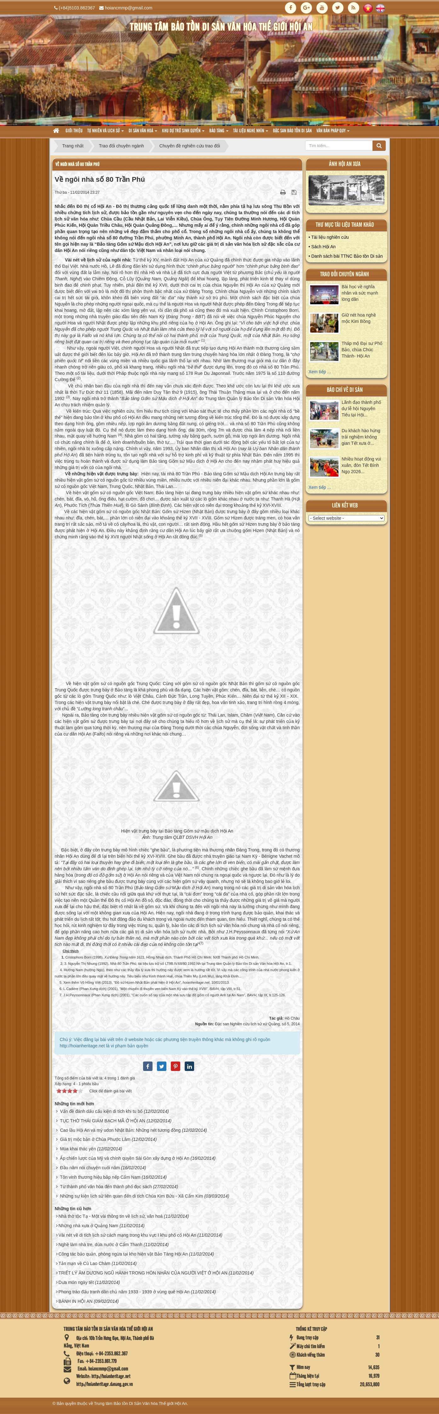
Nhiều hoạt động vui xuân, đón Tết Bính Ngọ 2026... (361, 465)
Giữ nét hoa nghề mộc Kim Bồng (359, 318)
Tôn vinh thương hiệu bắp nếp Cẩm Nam (100, 1177)
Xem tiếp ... (320, 371)
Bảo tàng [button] (218, 133)
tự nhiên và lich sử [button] (105, 133)
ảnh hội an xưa (345, 164)
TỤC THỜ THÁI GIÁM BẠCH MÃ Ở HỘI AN (102, 1120)
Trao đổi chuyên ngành (344, 274)
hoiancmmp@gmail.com (128, 7)
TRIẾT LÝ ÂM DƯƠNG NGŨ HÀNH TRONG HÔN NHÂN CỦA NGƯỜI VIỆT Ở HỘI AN (142, 1272)
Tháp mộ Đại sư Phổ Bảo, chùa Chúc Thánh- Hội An (362, 349)
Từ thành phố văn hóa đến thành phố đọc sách (106, 1186)
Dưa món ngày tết (76, 1282)
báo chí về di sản (345, 390)
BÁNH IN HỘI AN (75, 1301)
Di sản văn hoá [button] (143, 133)
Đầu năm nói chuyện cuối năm (90, 1167)
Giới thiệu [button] (74, 131)
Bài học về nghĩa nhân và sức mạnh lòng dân (360, 293)
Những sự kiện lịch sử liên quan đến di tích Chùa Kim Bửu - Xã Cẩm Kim (131, 1196)
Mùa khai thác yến (78, 1148)
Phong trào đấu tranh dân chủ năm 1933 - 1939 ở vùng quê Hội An (123, 1291)
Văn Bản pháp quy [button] (332, 133)
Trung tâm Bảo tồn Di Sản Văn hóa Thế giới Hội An (140, 1403)
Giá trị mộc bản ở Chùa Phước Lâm (95, 1139)
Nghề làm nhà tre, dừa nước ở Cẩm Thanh (100, 1244)
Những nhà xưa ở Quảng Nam (88, 1225)
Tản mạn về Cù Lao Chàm (84, 1263)
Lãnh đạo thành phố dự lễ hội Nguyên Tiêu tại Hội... (361, 408)
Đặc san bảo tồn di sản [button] (292, 131)
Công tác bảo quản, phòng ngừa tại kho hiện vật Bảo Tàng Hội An (123, 1254)
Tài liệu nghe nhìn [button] (250, 133)
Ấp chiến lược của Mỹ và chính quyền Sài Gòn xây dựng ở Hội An (124, 1158)
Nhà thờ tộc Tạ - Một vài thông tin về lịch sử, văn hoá (110, 1216)
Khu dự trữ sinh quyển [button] (183, 133)
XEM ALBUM (346, 191)
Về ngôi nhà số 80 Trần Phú (77, 165)
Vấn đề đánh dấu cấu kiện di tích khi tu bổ (101, 1111)
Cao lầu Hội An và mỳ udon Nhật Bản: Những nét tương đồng (120, 1130)
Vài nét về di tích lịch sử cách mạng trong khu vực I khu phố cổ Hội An (127, 1235)
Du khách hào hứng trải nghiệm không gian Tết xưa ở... (361, 437)
